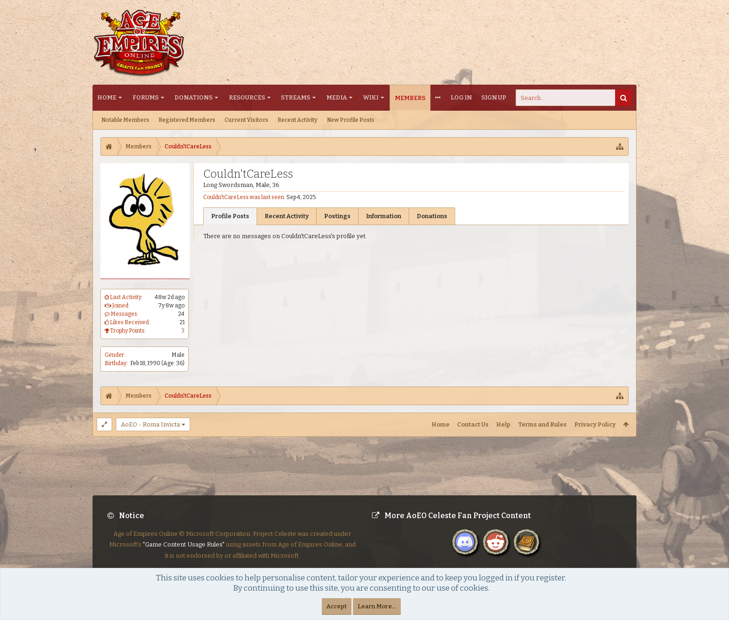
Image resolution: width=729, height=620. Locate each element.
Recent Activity (298, 120)
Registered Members (187, 120)
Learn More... (377, 606)
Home (106, 97)
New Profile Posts (350, 120)
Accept (336, 606)
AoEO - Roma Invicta (150, 424)
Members (410, 97)
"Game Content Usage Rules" (184, 551)
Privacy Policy (595, 424)
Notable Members (125, 120)
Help (503, 424)
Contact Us (473, 424)
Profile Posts (230, 216)
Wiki (370, 97)
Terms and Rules (542, 424)
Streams (295, 97)
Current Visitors (246, 120)
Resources (247, 97)
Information (383, 216)
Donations (193, 97)
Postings (337, 216)
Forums (146, 97)
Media (336, 97)
